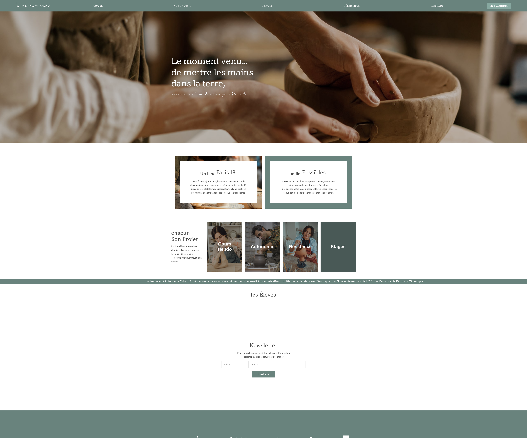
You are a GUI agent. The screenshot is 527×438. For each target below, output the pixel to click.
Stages (267, 5)
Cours (98, 5)
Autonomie (182, 5)
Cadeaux (437, 5)
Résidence (351, 5)
